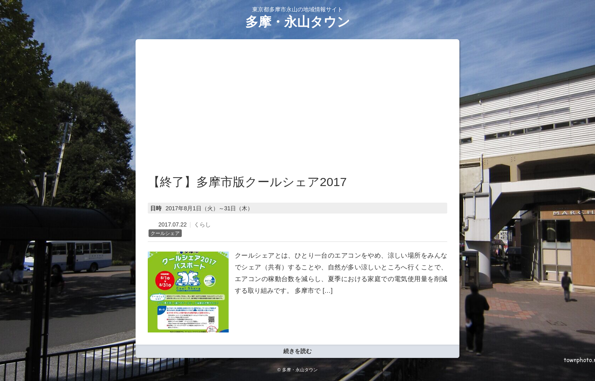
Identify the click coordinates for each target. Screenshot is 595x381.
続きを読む (297, 351)
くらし (202, 224)
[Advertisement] (297, 112)
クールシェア (165, 233)
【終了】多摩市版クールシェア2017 (247, 181)
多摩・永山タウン (297, 22)
